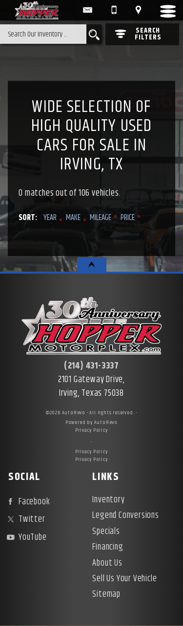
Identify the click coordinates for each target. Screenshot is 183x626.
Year (50, 218)
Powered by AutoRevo (91, 422)
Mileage (100, 218)
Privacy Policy (91, 430)
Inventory (108, 500)
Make (73, 218)
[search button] (94, 34)
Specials (106, 531)
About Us (107, 563)
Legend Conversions (125, 515)
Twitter (24, 519)
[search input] (43, 34)
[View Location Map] (138, 10)
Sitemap (106, 594)
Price (128, 218)
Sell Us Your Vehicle (124, 579)
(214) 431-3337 (91, 366)
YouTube (25, 537)
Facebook (27, 502)
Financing (107, 547)
